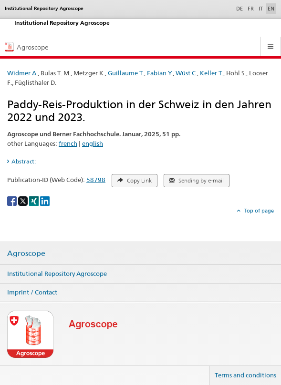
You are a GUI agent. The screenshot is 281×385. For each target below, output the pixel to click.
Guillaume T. (126, 73)
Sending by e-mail (196, 180)
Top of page (258, 210)
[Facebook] (12, 200)
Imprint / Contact (32, 292)
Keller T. (211, 73)
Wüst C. (186, 73)
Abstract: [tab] (23, 161)
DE (240, 8)
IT (261, 8)
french (68, 143)
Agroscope (26, 253)
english (92, 143)
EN (271, 8)
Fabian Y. (160, 73)
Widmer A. (22, 73)
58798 (95, 179)
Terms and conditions (245, 375)
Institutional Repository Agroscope (57, 273)
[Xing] (34, 200)
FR (251, 8)
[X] (23, 200)
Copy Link (134, 180)
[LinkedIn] (45, 200)
